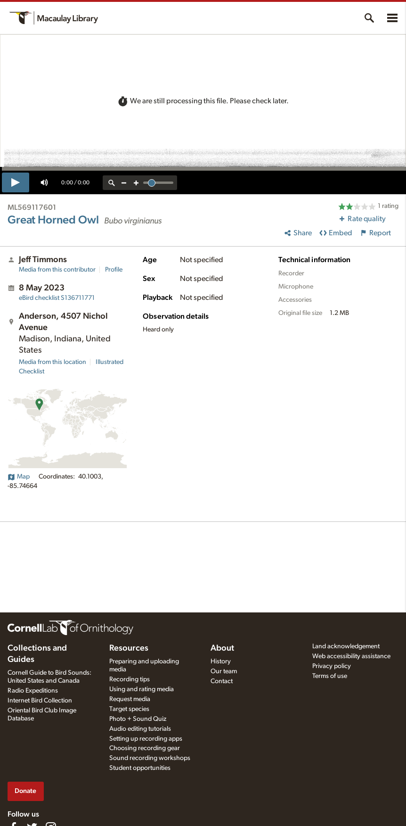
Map (19, 476)
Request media (129, 699)
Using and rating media (141, 689)
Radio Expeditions (33, 690)
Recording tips (129, 679)
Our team (224, 671)
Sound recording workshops (149, 758)
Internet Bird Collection (40, 700)
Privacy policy (331, 666)
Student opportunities (140, 768)
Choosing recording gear (144, 748)
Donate (25, 790)
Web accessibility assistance (351, 656)
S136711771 (57, 298)
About (222, 648)
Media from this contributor (57, 269)
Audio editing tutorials (140, 729)
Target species (129, 709)
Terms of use (329, 676)
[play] (15, 182)
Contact (222, 681)
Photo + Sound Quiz (137, 719)
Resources (128, 648)
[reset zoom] (111, 182)
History (221, 661)
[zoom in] (136, 182)
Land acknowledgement (346, 646)
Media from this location (52, 362)
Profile (113, 269)
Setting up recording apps (145, 738)
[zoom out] (124, 182)
